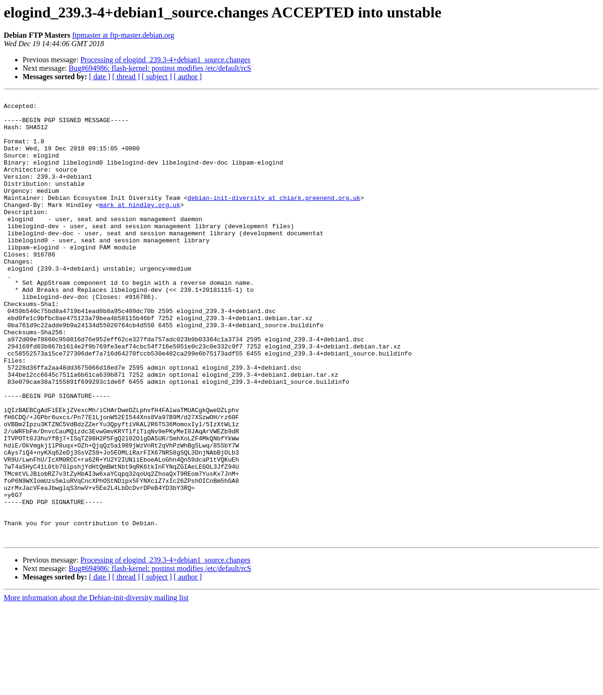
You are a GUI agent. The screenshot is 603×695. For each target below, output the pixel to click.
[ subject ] (157, 77)
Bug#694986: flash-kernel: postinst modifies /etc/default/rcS (160, 68)
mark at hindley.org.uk (139, 227)
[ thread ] (126, 77)
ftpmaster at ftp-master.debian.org (123, 35)
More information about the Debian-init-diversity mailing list (96, 687)
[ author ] (188, 77)
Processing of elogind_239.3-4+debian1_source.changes (166, 60)
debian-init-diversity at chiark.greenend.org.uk (273, 219)
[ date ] (99, 77)
